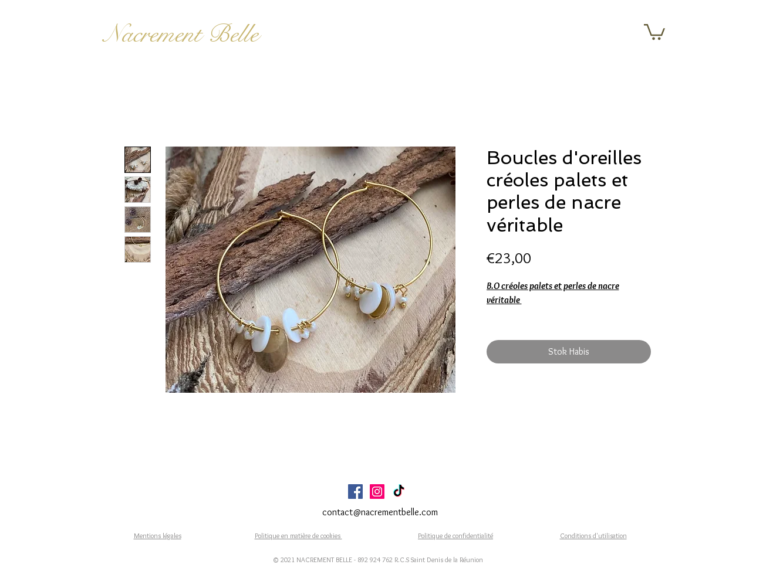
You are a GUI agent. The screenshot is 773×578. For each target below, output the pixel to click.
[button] (654, 31)
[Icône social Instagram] (377, 491)
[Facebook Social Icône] (355, 491)
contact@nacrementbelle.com (380, 512)
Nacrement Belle (181, 34)
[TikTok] (398, 491)
